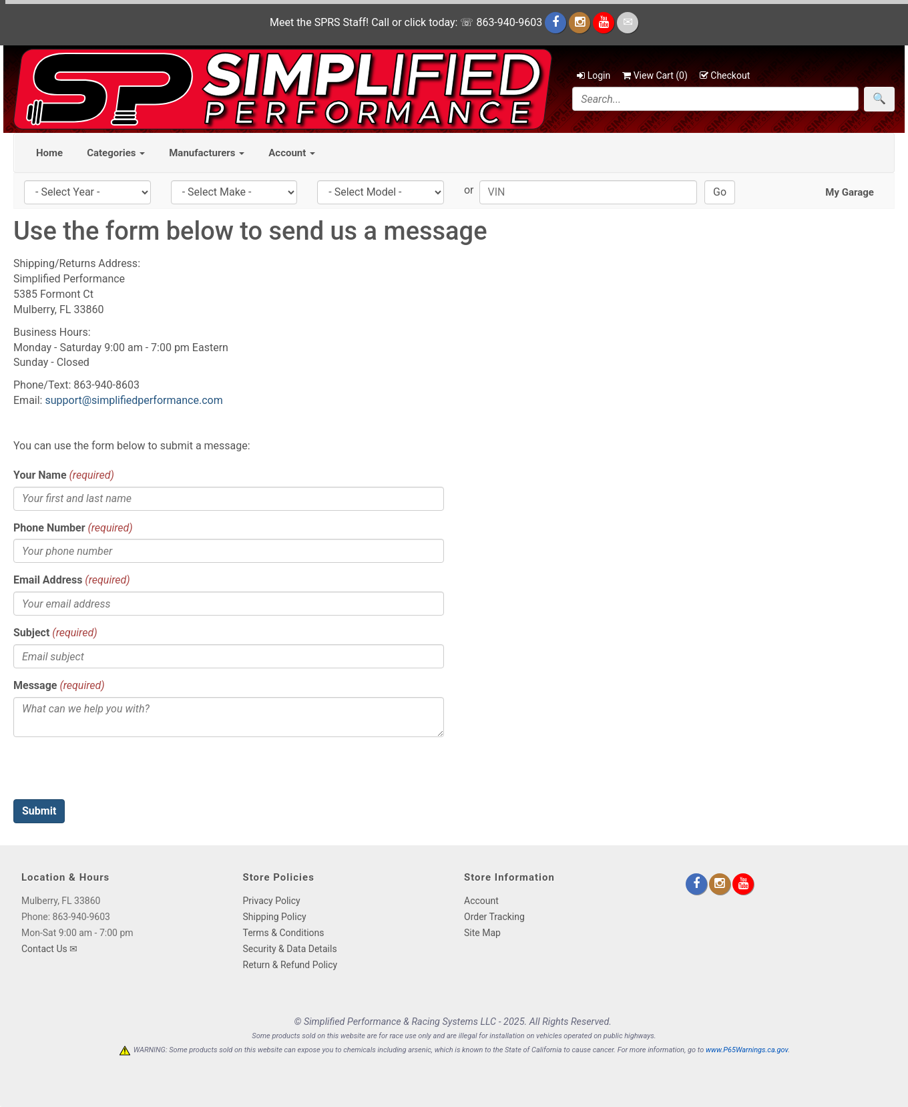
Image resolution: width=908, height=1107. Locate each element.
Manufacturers (206, 153)
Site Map (482, 932)
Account (291, 153)
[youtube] (605, 22)
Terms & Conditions (283, 932)
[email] (627, 22)
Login (593, 75)
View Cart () (655, 75)
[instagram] (581, 22)
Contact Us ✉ (49, 948)
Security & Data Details (290, 948)
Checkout (725, 75)
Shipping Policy (274, 916)
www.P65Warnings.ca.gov (747, 1050)
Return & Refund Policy (290, 964)
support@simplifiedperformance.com (133, 400)
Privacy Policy (271, 900)
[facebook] (557, 22)
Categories (116, 153)
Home (49, 153)
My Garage (849, 192)
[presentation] (114, 773)
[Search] (715, 99)
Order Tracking (494, 916)
